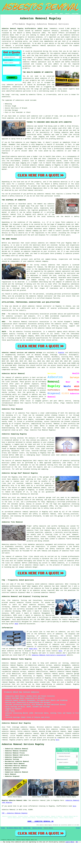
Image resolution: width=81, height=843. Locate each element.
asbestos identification (38, 671)
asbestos (67, 35)
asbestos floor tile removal (38, 530)
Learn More (69, 842)
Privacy (78, 828)
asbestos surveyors (55, 247)
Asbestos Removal (48, 828)
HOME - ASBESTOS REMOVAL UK (40, 821)
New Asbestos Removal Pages (14, 828)
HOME (51, 13)
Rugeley (61, 352)
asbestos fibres (35, 94)
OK (77, 842)
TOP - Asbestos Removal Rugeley (14, 813)
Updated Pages (27, 828)
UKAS (16, 624)
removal (76, 149)
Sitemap (3, 828)
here (60, 651)
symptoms (10, 118)
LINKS (56, 13)
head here (33, 649)
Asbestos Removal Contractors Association (49, 655)
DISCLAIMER (75, 13)
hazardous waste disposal (45, 228)
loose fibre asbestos (64, 222)
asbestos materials (18, 156)
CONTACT (67, 13)
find (8, 727)
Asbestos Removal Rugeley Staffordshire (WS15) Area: (25, 28)
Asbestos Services (37, 828)
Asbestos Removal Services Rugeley (23, 744)
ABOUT (61, 13)
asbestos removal (39, 45)
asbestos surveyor (20, 259)
